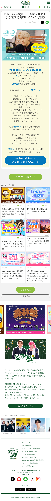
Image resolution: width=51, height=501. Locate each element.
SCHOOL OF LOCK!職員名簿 (31, 448)
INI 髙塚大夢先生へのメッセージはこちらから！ (25, 160)
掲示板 (26, 7)
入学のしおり (26, 442)
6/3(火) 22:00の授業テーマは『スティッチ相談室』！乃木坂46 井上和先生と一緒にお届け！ (38, 242)
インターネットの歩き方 (29, 454)
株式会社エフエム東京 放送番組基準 (33, 460)
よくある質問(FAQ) (28, 466)
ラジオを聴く (7, 7)
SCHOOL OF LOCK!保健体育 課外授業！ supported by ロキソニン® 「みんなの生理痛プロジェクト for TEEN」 (12, 274)
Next (30, 177)
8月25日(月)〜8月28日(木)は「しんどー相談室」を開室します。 (38, 211)
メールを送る (45, 7)
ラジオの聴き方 (26, 445)
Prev (20, 177)
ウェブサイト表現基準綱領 (30, 463)
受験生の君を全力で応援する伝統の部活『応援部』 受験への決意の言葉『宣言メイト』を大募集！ (13, 212)
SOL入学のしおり (25, 406)
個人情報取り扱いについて (30, 451)
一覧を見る (25, 296)
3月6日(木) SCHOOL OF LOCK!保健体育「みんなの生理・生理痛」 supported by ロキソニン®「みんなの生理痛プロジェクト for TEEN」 (37, 276)
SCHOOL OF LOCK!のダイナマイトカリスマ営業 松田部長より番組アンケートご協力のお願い (13, 245)
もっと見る (25, 289)
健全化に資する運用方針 (29, 457)
